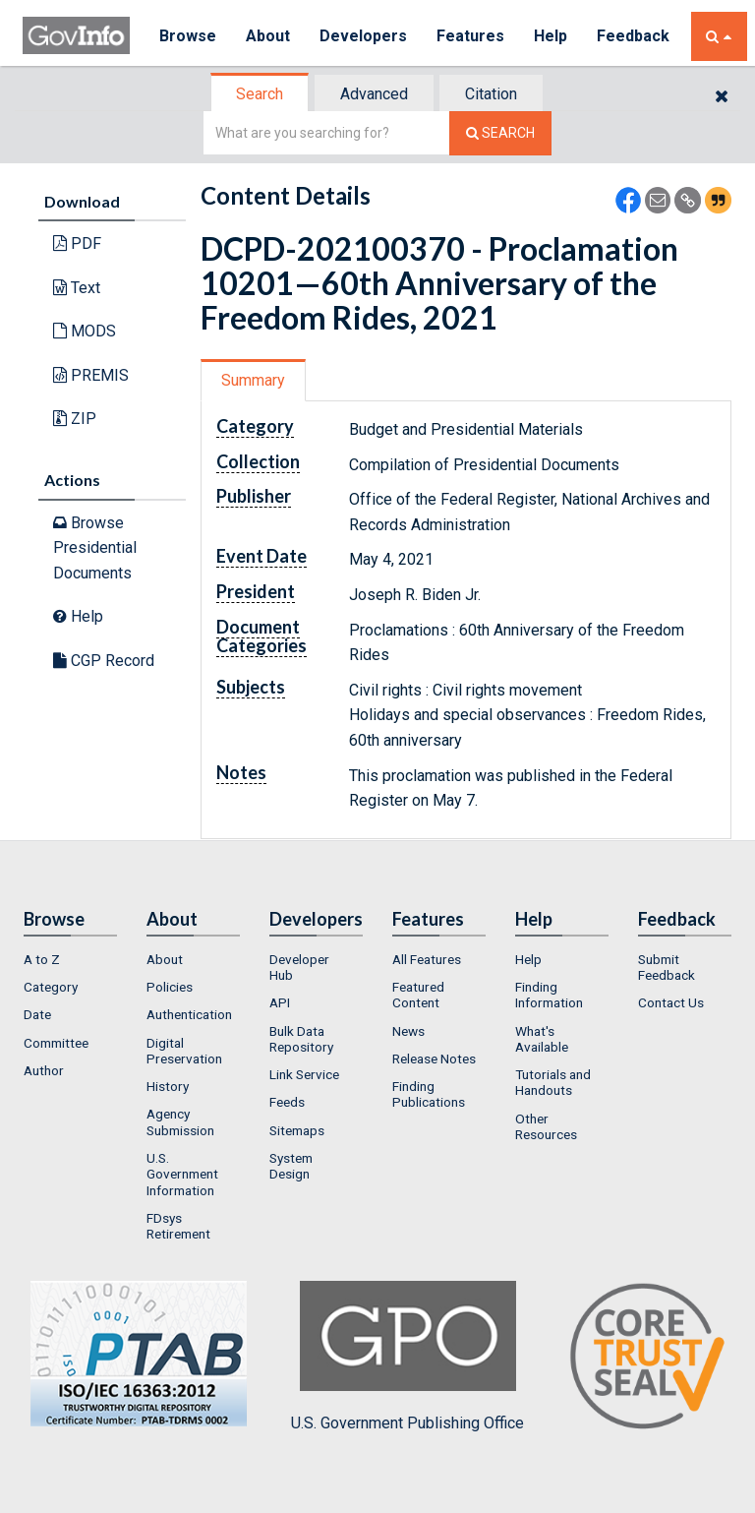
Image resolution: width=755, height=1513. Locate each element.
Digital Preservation (184, 1050)
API (279, 1002)
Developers (363, 36)
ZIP (74, 418)
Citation (491, 94)
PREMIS (91, 375)
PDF (77, 243)
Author (44, 1070)
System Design (291, 1165)
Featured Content (418, 994)
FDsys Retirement (178, 1225)
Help (550, 36)
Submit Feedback (666, 967)
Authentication (189, 1014)
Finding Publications (428, 1094)
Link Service (304, 1074)
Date (37, 1014)
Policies (169, 987)
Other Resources (546, 1126)
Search (259, 94)
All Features (426, 959)
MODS (84, 331)
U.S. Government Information (182, 1174)
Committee (56, 1043)
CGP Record (103, 660)
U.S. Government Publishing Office (407, 1356)
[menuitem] (70, 959)
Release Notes (434, 1058)
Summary (253, 380)
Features (470, 36)
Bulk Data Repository (301, 1039)
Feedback (633, 36)
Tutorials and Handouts (553, 1082)
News (408, 1031)
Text (76, 287)
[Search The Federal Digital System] (500, 133)
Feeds (287, 1102)
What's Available (541, 1039)
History (167, 1086)
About (268, 36)
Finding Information (549, 994)
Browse (187, 36)
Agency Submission (180, 1121)
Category (51, 987)
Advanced (374, 94)
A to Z (42, 959)
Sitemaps (296, 1130)
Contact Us (671, 1002)
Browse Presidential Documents (95, 548)
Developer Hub (299, 967)
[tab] (260, 94)
